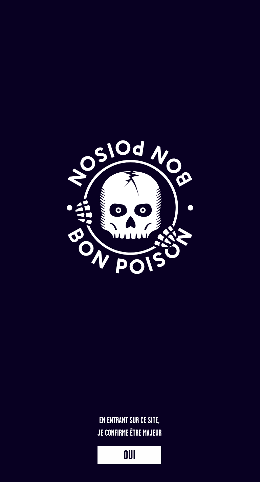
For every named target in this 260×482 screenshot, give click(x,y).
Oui (129, 455)
